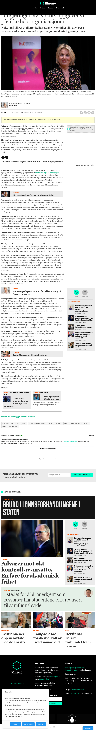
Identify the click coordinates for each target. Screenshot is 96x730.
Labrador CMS (75, 694)
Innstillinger (88, 728)
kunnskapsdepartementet (80, 423)
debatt (49, 423)
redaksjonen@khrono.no (74, 668)
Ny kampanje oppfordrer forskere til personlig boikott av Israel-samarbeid (87, 331)
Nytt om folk (60, 9)
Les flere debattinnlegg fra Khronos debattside (18, 417)
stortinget (58, 423)
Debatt (42, 9)
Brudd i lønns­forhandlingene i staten (86, 324)
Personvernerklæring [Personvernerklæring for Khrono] (17, 683)
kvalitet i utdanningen (10, 426)
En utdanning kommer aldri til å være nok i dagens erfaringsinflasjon (86, 311)
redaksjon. (54, 677)
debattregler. (44, 679)
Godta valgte (28, 724)
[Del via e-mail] (92, 112)
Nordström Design (77, 690)
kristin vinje (15, 423)
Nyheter (34, 9)
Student (50, 9)
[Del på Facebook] (81, 112)
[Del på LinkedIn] (89, 112)
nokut (66, 423)
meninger (5, 423)
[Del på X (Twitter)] (85, 112)
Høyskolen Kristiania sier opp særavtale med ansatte (86, 339)
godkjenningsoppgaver (37, 423)
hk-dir (24, 423)
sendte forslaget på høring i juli (47, 173)
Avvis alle (41, 724)
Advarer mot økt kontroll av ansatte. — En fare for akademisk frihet (87, 318)
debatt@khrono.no (72, 670)
